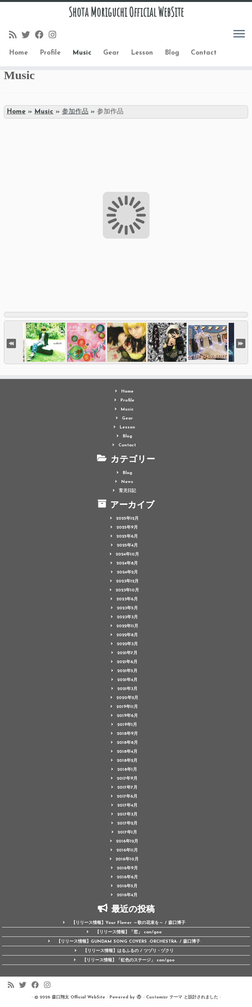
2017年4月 (127, 805)
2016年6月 (127, 877)
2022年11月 (127, 626)
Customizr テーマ (164, 997)
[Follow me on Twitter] (28, 35)
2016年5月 (127, 886)
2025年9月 (127, 528)
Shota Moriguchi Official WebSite (126, 12)
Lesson (142, 53)
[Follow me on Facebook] (42, 35)
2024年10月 (127, 554)
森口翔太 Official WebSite (78, 997)
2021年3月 (127, 689)
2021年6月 (127, 662)
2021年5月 (127, 671)
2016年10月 (127, 859)
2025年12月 (127, 519)
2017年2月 (127, 823)
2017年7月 (127, 788)
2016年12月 (127, 841)
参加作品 (75, 111)
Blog (172, 53)
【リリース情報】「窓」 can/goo (128, 932)
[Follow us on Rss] (15, 35)
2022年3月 (127, 644)
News (127, 482)
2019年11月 (127, 707)
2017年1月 (127, 832)
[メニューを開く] (239, 34)
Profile (50, 53)
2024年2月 (127, 572)
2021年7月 (127, 653)
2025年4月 (127, 545)
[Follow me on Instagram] (55, 35)
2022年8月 (127, 635)
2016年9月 (127, 868)
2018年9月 (127, 734)
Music (82, 53)
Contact (204, 53)
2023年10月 (127, 590)
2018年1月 (127, 770)
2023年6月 (127, 599)
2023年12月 (127, 581)
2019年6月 (127, 716)
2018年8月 (127, 743)
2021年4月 (127, 680)
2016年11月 (127, 850)
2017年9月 (127, 779)
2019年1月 (127, 725)
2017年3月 (127, 814)
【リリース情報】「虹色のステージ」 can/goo (128, 960)
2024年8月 (127, 563)
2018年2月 (127, 761)
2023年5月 (127, 608)
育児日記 (127, 491)
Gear (111, 53)
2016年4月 (127, 895)
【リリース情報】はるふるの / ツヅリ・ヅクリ (128, 951)
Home (18, 53)
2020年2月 (127, 698)
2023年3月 (127, 617)
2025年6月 (127, 536)
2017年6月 (127, 797)
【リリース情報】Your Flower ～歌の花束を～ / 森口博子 (128, 923)
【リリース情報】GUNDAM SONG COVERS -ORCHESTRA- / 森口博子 (128, 942)
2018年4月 (127, 752)
